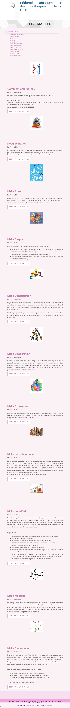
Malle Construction (16, 43)
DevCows (50, 705)
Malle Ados (13, 39)
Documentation (15, 37)
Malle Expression (15, 47)
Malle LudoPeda (15, 51)
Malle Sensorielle (15, 55)
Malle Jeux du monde (16, 49)
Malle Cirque (14, 41)
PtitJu (11, 92)
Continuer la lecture (19, 111)
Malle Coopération (15, 45)
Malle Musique (14, 53)
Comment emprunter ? (17, 35)
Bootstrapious (30, 705)
